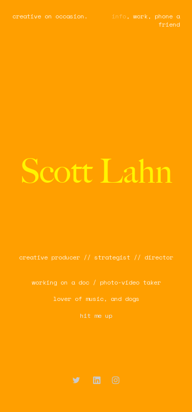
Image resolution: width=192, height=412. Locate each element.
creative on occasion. (50, 15)
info (119, 15)
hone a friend (169, 20)
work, (142, 15)
